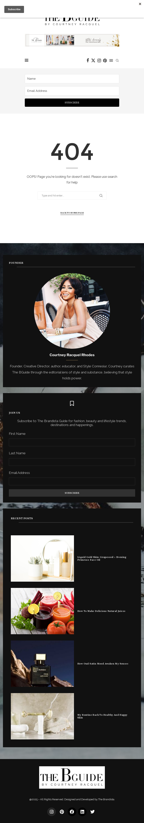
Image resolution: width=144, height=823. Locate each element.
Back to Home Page (72, 212)
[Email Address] (72, 91)
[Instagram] (99, 60)
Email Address (19, 473)
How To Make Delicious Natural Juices (101, 611)
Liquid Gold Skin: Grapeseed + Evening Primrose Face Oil (101, 558)
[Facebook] (88, 60)
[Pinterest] (105, 60)
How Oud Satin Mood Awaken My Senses (102, 663)
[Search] (117, 60)
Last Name (17, 453)
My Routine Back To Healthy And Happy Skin (102, 716)
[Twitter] (93, 60)
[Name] (72, 78)
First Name (17, 434)
